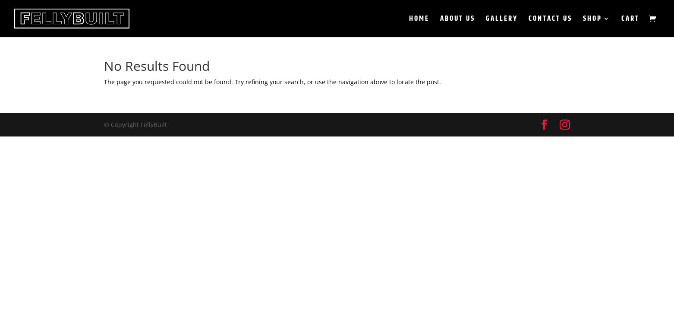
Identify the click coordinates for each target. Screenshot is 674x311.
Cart (630, 20)
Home (419, 20)
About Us (457, 20)
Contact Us (550, 20)
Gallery (502, 20)
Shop (592, 20)
